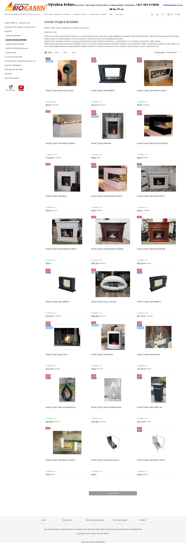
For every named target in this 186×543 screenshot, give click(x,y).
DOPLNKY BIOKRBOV (13, 65)
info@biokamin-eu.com (173, 5)
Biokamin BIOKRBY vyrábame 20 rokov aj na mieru (23, 14)
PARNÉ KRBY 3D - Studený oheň (17, 23)
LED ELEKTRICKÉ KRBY (13, 57)
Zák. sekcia (119, 14)
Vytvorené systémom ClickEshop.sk (93, 542)
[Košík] (170, 14)
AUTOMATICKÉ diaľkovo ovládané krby (20, 27)
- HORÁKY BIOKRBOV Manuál (16, 48)
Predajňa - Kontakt (80, 14)
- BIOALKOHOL (10, 52)
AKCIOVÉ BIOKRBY (12, 78)
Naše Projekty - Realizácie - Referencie (57, 14)
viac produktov (113, 493)
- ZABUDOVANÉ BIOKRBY (14, 44)
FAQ (110, 14)
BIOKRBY (8, 31)
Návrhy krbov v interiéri (98, 14)
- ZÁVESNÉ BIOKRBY (13, 35)
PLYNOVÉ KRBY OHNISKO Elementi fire (20, 61)
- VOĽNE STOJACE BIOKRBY (16, 40)
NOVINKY (8, 74)
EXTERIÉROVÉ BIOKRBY (14, 69)
